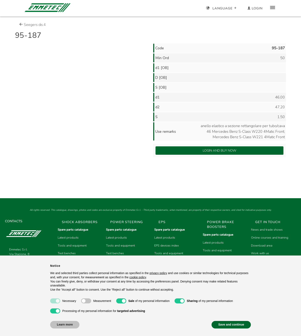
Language (221, 8)
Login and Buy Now (219, 150)
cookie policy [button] (137, 277)
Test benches (67, 253)
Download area (261, 245)
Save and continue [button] (231, 324)
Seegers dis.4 (32, 24)
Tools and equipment (72, 245)
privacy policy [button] (158, 273)
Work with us (260, 253)
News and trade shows (267, 229)
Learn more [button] (65, 324)
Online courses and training (269, 237)
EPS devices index (166, 245)
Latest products (68, 237)
